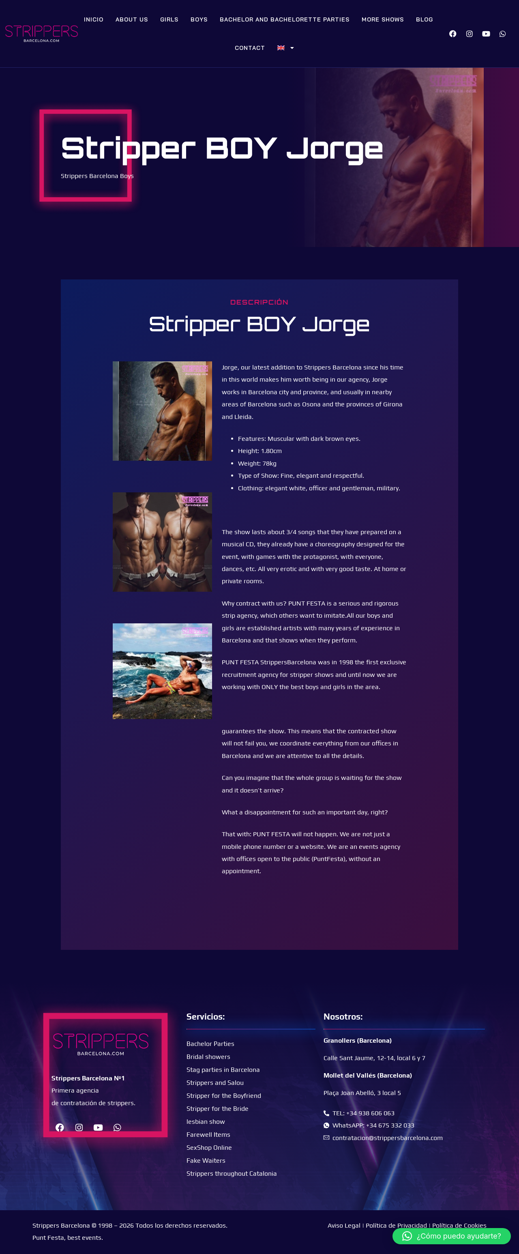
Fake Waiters (206, 1160)
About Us (132, 19)
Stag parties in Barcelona (223, 1070)
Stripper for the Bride (218, 1108)
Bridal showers (208, 1057)
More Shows (383, 19)
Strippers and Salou (215, 1083)
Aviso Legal (344, 1225)
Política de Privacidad (396, 1225)
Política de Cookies (459, 1225)
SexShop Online (209, 1147)
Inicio (93, 19)
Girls (169, 19)
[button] (451, 1236)
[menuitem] (285, 48)
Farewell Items (208, 1134)
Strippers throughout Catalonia (232, 1173)
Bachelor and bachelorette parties (285, 19)
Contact (250, 48)
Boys (199, 19)
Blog (424, 19)
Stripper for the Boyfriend (224, 1095)
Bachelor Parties (210, 1044)
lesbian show (206, 1121)
